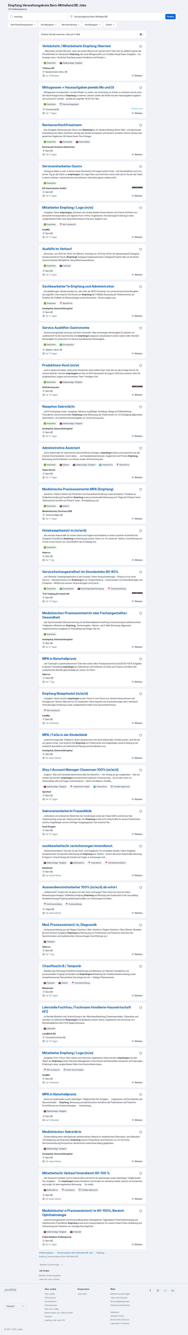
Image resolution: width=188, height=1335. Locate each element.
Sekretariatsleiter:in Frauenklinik (67, 811)
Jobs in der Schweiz (118, 1298)
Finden (170, 16)
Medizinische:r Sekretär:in (61, 1132)
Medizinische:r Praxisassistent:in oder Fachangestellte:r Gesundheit (84, 615)
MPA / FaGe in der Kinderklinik (64, 735)
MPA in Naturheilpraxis (59, 659)
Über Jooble (50, 1294)
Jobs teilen (82, 1294)
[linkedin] (173, 1290)
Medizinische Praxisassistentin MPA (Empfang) (77, 489)
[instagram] (157, 1290)
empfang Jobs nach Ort (55, 1320)
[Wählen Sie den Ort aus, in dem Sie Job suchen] (97, 16)
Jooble (20, 1329)
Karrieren (48, 1316)
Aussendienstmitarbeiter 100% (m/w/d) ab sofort (79, 887)
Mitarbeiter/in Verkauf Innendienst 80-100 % (76, 1173)
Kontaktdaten (51, 1301)
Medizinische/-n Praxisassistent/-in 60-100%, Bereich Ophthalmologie (83, 1213)
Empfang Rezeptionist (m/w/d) (65, 693)
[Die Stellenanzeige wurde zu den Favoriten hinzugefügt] (140, 46)
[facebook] (150, 1290)
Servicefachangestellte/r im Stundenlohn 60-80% (80, 572)
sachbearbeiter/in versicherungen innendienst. (77, 846)
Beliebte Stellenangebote (50, 1275)
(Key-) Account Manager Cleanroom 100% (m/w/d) (80, 770)
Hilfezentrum (50, 1298)
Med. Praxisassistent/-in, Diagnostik (69, 925)
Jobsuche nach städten (49, 1279)
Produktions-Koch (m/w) (60, 365)
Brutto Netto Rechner (119, 1320)
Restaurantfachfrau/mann (62, 125)
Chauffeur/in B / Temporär (61, 966)
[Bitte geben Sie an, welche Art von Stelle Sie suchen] (37, 16)
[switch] (141, 34)
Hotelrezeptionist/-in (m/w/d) (64, 530)
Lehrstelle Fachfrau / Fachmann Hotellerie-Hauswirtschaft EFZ (86, 1009)
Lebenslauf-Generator (119, 1323)
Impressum (114, 1312)
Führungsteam (51, 1305)
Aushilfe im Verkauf (57, 249)
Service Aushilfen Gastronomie (65, 328)
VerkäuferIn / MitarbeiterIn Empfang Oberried (76, 46)
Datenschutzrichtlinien (120, 1305)
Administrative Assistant (61, 448)
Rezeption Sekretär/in (58, 406)
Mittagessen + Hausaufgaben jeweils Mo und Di (78, 87)
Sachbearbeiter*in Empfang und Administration (78, 286)
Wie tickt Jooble (52, 1309)
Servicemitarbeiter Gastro (62, 166)
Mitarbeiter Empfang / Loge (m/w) (67, 207)
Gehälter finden (117, 1316)
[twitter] (165, 1290)
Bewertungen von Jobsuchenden (59, 1313)
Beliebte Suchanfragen (51, 1264)
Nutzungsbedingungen (120, 1301)
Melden (137, 75)
